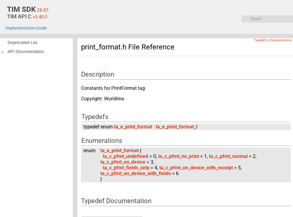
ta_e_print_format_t (176, 127)
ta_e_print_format (133, 127)
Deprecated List (22, 42)
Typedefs (261, 40)
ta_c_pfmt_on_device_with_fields (135, 173)
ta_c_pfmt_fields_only (126, 168)
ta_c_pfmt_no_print (178, 156)
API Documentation (26, 51)
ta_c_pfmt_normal (228, 156)
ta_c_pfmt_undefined (125, 156)
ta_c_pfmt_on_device (122, 162)
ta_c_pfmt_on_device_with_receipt (196, 168)
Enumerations (281, 40)
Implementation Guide (26, 28)
